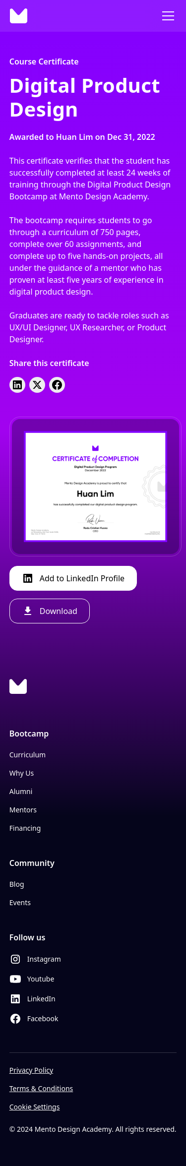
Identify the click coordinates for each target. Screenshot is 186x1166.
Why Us (21, 773)
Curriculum (27, 754)
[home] (18, 15)
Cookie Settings (34, 1106)
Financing (25, 828)
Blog (16, 884)
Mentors (23, 809)
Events (20, 902)
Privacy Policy (31, 1070)
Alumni (21, 791)
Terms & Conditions (41, 1088)
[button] (166, 16)
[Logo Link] (18, 686)
